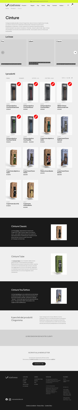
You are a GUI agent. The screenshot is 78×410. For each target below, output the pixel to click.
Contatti (54, 5)
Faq (38, 5)
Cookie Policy (48, 405)
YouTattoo (18, 294)
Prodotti (24, 5)
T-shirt (24, 382)
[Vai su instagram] (10, 399)
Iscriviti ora (39, 363)
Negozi (32, 5)
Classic (17, 230)
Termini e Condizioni (31, 405)
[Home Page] (13, 5)
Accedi (36, 384)
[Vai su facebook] (7, 399)
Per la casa (25, 384)
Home (7, 8)
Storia (43, 5)
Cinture (25, 379)
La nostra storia (38, 379)
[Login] (68, 5)
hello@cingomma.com (17, 399)
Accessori (25, 386)
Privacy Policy (40, 405)
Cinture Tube (16, 261)
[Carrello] (71, 5)
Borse (24, 380)
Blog (48, 5)
